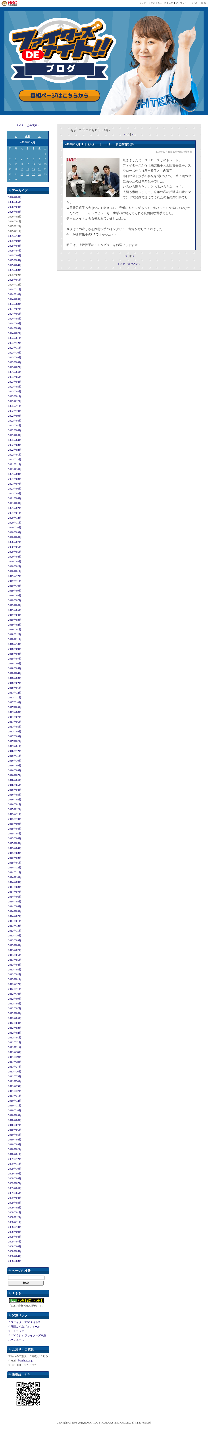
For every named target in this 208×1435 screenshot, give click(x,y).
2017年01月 (14, 746)
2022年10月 (14, 410)
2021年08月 (14, 478)
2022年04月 (14, 440)
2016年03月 (14, 794)
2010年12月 (14, 1100)
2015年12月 (14, 809)
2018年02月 (14, 682)
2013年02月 (14, 974)
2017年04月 (14, 731)
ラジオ (151, 3)
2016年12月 (14, 750)
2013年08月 (14, 945)
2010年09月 (14, 1115)
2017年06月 (14, 721)
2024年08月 (14, 304)
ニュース (162, 3)
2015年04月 (14, 848)
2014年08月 (14, 887)
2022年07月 (14, 425)
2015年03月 (14, 853)
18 (22, 169)
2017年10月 (14, 702)
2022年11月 (14, 406)
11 (22, 164)
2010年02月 (14, 1149)
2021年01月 (14, 512)
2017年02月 (14, 741)
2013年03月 (14, 969)
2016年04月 (14, 789)
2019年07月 (14, 600)
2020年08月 (14, 537)
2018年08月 (14, 653)
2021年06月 (14, 488)
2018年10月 (14, 644)
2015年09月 (14, 823)
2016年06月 (14, 780)
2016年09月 (14, 765)
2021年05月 (14, 493)
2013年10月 (14, 935)
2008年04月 (14, 1256)
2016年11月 (14, 755)
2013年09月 (14, 940)
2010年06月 (14, 1129)
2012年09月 (14, 998)
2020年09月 (14, 532)
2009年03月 (14, 1202)
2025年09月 (14, 240)
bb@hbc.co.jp (25, 1360)
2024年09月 (14, 299)
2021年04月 (14, 498)
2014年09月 (14, 882)
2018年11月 (14, 639)
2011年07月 (14, 1066)
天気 (171, 3)
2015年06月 (14, 838)
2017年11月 (14, 697)
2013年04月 (14, 964)
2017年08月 (14, 712)
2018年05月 (14, 668)
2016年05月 (14, 785)
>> (133, 134)
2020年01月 (14, 571)
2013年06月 (14, 955)
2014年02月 (14, 916)
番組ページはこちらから (59, 96)
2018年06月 (14, 663)
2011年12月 (14, 1042)
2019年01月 (14, 629)
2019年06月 (14, 605)
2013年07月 (14, 950)
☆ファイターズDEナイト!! (24, 1322)
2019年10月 (14, 585)
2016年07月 (14, 775)
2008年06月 (14, 1246)
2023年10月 (14, 352)
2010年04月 (14, 1139)
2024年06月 (14, 313)
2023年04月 (14, 381)
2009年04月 (14, 1197)
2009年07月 (14, 1183)
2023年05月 (14, 376)
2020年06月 (14, 546)
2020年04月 (14, 556)
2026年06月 (14, 197)
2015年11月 (14, 814)
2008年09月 (14, 1231)
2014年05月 (14, 901)
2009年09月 (14, 1173)
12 (27, 164)
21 (39, 169)
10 (16, 164)
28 (39, 174)
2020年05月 (14, 551)
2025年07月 (14, 250)
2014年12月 (14, 867)
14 (39, 164)
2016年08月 (14, 770)
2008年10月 (14, 1227)
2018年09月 (14, 648)
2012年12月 (14, 984)
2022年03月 (14, 444)
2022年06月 (14, 430)
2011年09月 (14, 1057)
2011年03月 (14, 1086)
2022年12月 (14, 401)
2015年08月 (14, 828)
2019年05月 (14, 610)
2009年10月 (14, 1168)
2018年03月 (14, 678)
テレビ (142, 3)
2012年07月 (14, 1008)
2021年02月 (14, 508)
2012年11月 (14, 989)
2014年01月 (14, 921)
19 (27, 169)
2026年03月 (14, 211)
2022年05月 (14, 435)
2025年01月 (14, 279)
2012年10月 (14, 993)
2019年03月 (14, 619)
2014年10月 (14, 877)
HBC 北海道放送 (9, 3)
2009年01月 (14, 1212)
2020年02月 (14, 566)
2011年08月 (14, 1061)
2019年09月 (14, 590)
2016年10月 (14, 760)
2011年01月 (14, 1095)
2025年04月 (14, 265)
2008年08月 (14, 1236)
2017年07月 (14, 716)
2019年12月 (14, 576)
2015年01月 (14, 862)
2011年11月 (14, 1047)
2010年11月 (14, 1105)
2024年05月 (14, 318)
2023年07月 (14, 367)
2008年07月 (14, 1241)
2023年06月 (14, 372)
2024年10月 (14, 294)
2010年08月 (14, 1120)
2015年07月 (14, 833)
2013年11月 (14, 930)
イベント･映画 (198, 3)
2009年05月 (14, 1193)
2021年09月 (14, 474)
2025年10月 (14, 236)
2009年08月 (14, 1178)
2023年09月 (14, 357)
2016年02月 (14, 799)
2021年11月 (14, 464)
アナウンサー (182, 3)
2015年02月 (14, 857)
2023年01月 (14, 396)
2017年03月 (14, 736)
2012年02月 (14, 1032)
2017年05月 (14, 726)
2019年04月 (14, 614)
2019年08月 (14, 595)
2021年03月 (14, 503)
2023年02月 (14, 391)
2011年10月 (14, 1052)
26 (27, 174)
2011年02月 (14, 1091)
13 (33, 164)
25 (22, 174)
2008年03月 (14, 1261)
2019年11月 (14, 580)
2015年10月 (14, 819)
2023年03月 (14, 386)
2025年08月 (14, 245)
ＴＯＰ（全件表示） (28, 125)
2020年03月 (14, 561)
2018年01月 (14, 687)
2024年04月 (14, 323)
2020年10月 (14, 527)
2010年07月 (14, 1125)
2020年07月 (14, 542)
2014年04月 (14, 906)
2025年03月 (14, 270)
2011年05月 (14, 1076)
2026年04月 (14, 206)
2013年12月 (14, 925)
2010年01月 (14, 1154)
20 (33, 169)
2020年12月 (14, 517)
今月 (27, 136)
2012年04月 (14, 1023)
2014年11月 (14, 872)
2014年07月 (14, 891)
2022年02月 (14, 449)
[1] (129, 134)
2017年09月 (14, 707)
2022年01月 (14, 454)
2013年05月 (14, 959)
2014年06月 (14, 896)
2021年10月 (14, 469)
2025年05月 (14, 260)
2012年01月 (14, 1037)
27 (33, 174)
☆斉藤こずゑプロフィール (24, 1326)
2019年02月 (14, 624)
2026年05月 (14, 202)
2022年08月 (14, 420)
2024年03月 (14, 328)
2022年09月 (14, 415)
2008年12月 (14, 1217)
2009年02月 (14, 1207)
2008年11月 (14, 1222)
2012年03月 (14, 1027)
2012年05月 (14, 1018)
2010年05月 (14, 1134)
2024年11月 (14, 289)
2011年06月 (14, 1071)
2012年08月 (14, 1003)
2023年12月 (14, 342)
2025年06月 (14, 255)
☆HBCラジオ (16, 1331)
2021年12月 (14, 459)
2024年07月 (14, 308)
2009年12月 (14, 1159)
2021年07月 (14, 483)
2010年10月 (14, 1110)
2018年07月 (14, 658)
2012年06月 (14, 1013)
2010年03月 (14, 1144)
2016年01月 (14, 804)
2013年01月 (14, 979)
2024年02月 (14, 333)
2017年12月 (14, 692)
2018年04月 (14, 673)
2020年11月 (14, 522)
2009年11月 (14, 1163)
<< (126, 134)
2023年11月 (14, 347)
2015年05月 (14, 843)
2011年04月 (14, 1081)
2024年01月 (14, 338)
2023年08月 (14, 362)
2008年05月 (14, 1251)
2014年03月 (14, 911)
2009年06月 (14, 1188)
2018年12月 (14, 634)
